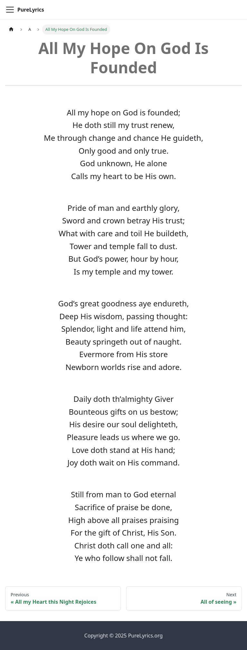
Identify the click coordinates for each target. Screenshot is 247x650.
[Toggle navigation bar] (10, 9)
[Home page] (11, 29)
